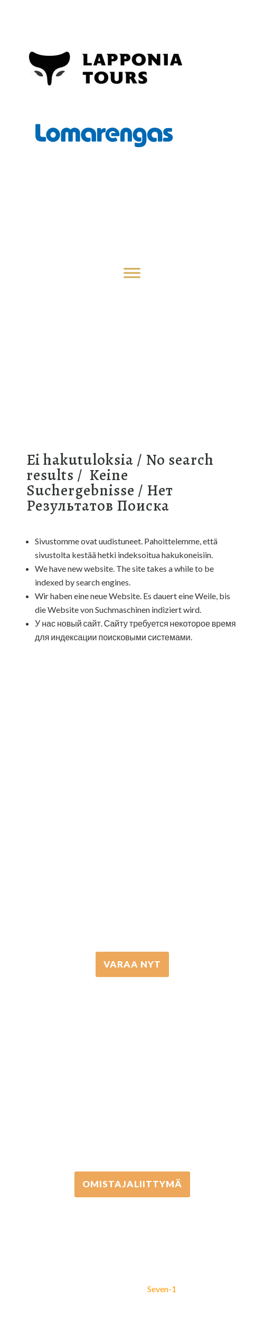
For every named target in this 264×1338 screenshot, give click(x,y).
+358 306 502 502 (132, 1074)
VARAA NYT (132, 964)
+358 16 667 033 (132, 854)
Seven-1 (161, 1289)
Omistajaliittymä (132, 1183)
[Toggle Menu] (132, 273)
